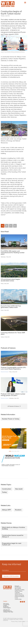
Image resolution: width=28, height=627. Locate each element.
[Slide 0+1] (10, 451)
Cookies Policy (21, 621)
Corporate (17, 592)
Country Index (18, 599)
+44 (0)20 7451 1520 (8, 612)
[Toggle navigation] (25, 2)
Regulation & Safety (19, 589)
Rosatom (18, 510)
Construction (6, 489)
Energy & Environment (18, 587)
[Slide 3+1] (18, 451)
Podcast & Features (19, 596)
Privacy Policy (14, 621)
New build (18, 489)
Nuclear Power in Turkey (10, 419)
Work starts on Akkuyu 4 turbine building (13, 528)
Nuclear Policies (18, 591)
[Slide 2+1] (15, 451)
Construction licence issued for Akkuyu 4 (12, 536)
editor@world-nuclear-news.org (7, 610)
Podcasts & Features (4, 398)
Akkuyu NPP (6, 510)
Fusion (16, 598)
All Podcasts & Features (13, 406)
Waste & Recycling (19, 595)
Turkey (4, 492)
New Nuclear (18, 588)
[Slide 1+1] (13, 451)
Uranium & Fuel (18, 593)
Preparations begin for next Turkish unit (11, 544)
